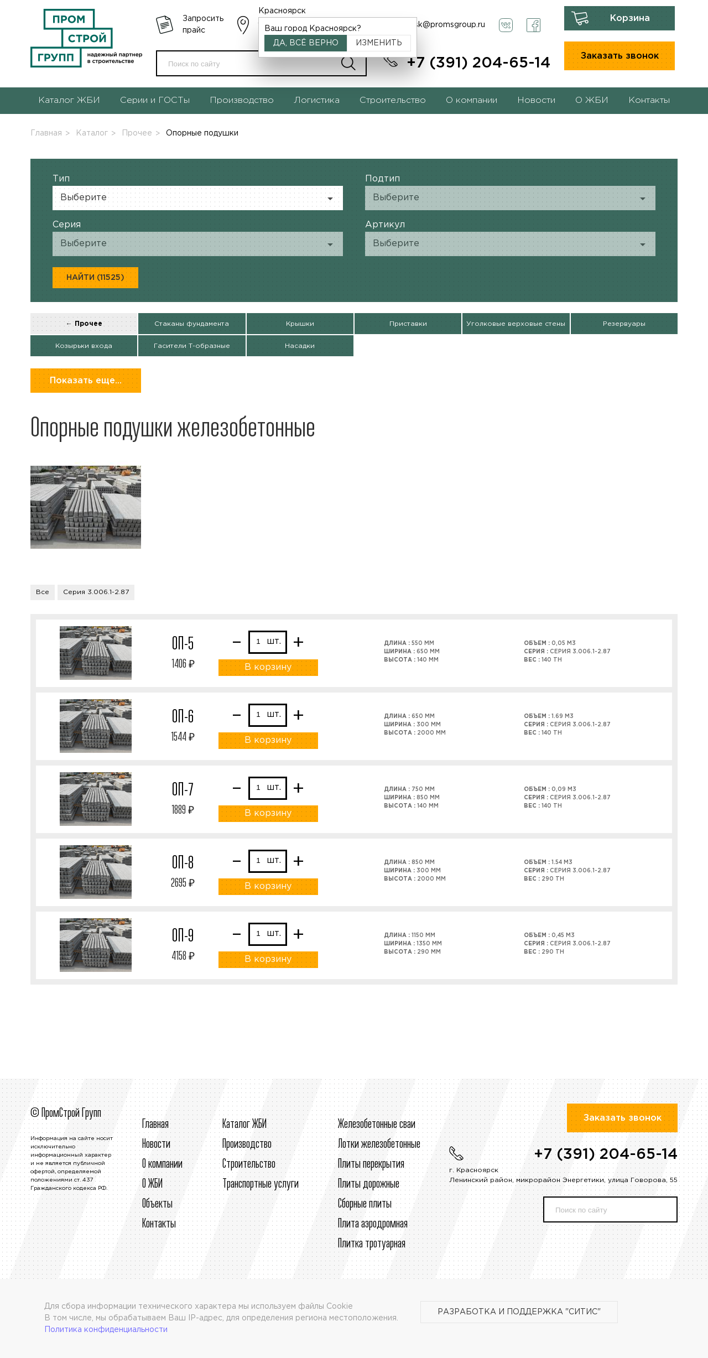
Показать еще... (86, 381)
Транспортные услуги (260, 1184)
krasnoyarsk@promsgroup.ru (431, 25)
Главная (46, 133)
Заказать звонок (620, 56)
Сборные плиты (365, 1204)
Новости (536, 100)
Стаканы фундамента (191, 324)
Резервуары (624, 324)
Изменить (379, 43)
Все (42, 592)
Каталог (92, 133)
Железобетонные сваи (376, 1124)
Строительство (393, 100)
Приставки (408, 324)
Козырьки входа (83, 346)
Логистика (317, 100)
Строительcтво (248, 1164)
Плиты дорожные (368, 1184)
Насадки (300, 346)
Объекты (157, 1204)
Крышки (300, 324)
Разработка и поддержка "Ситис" (519, 1312)
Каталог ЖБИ (69, 100)
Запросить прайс (203, 24)
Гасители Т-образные (192, 346)
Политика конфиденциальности (106, 1329)
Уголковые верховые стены (515, 324)
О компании (471, 100)
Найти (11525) (95, 277)
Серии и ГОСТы (155, 100)
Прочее (137, 133)
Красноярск (282, 11)
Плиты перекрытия (371, 1164)
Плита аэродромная (373, 1224)
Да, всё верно (306, 43)
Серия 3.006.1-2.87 (96, 592)
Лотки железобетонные (379, 1144)
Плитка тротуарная (371, 1244)
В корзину (267, 667)
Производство (242, 100)
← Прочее (84, 324)
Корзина (630, 18)
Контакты (649, 100)
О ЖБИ (591, 100)
